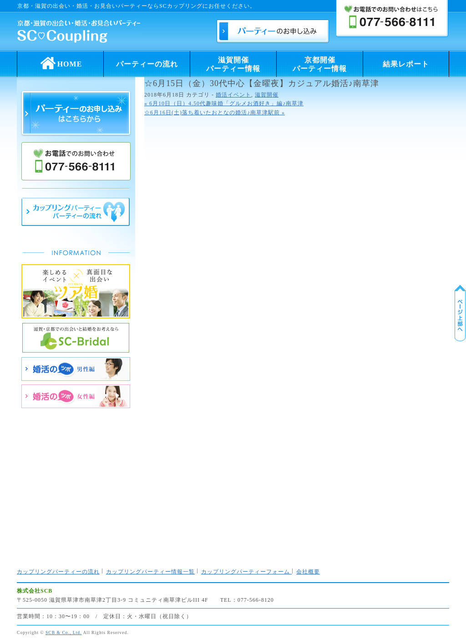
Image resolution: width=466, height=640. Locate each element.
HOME (60, 61)
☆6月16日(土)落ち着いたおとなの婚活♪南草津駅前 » (214, 112)
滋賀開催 (267, 95)
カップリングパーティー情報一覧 (150, 571)
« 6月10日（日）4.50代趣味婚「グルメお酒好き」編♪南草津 (224, 103)
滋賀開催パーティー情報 (233, 64)
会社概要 (308, 571)
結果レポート (406, 64)
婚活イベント (233, 95)
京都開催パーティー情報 (320, 64)
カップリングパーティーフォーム (246, 571)
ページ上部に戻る (460, 313)
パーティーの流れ (147, 64)
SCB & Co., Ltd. (64, 632)
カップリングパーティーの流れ (58, 571)
